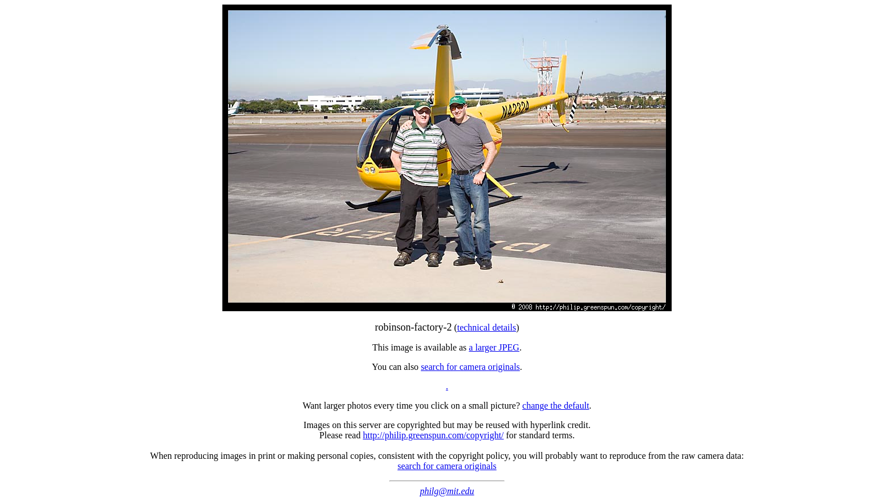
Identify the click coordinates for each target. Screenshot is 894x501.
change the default (555, 405)
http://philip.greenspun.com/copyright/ (433, 435)
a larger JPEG (494, 347)
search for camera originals (470, 367)
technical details (487, 327)
